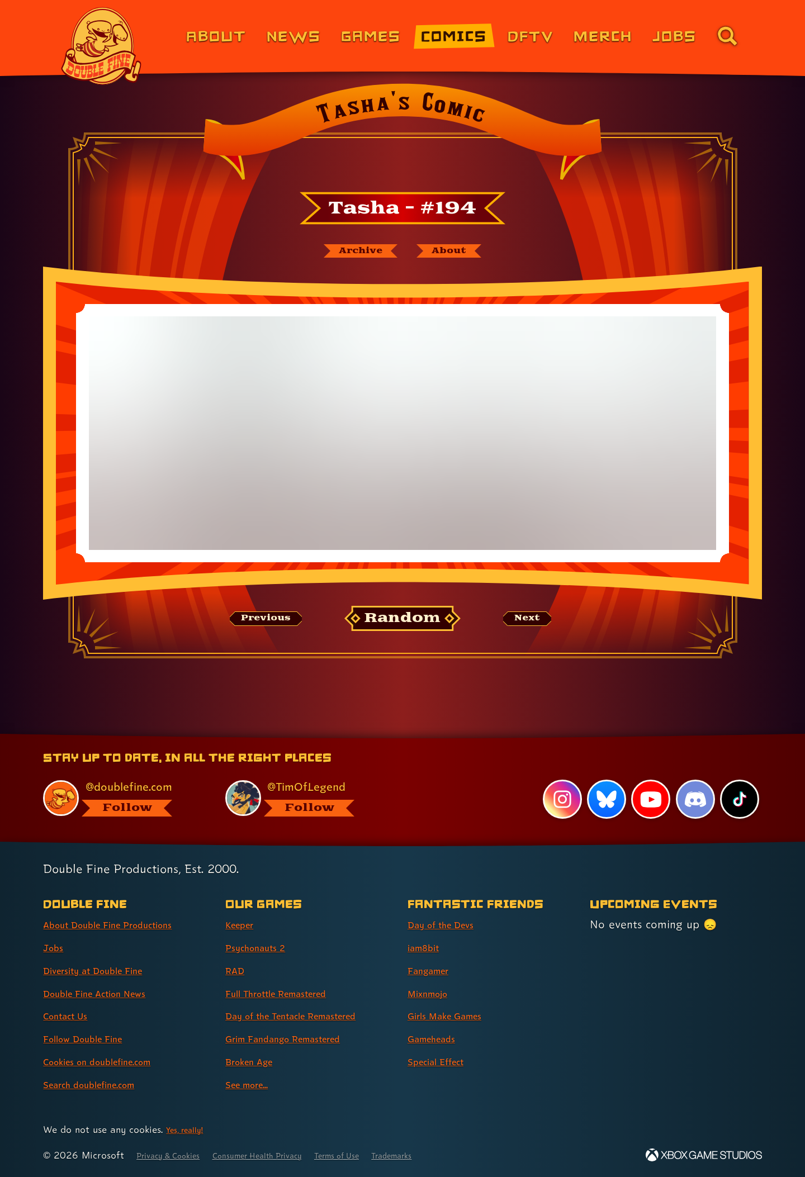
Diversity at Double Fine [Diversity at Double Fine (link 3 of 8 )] (105, 970)
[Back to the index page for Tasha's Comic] (402, 135)
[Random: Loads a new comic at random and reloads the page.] (403, 623)
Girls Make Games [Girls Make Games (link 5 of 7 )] (454, 1015)
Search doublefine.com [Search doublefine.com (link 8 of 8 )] (101, 1084)
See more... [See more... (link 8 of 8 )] (253, 1084)
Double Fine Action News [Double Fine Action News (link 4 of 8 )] (107, 993)
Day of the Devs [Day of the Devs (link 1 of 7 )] (449, 924)
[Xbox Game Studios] (704, 1154)
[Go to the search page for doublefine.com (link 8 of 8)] (727, 35)
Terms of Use (384, 1155)
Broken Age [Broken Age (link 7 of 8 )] (255, 1061)
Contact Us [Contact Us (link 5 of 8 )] (71, 1015)
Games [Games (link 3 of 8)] (371, 35)
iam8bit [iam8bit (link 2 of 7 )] (427, 947)
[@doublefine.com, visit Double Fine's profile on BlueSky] (121, 797)
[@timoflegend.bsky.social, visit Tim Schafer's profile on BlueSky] (303, 797)
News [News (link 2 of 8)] (294, 35)
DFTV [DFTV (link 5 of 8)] (530, 35)
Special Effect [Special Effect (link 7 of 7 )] (444, 1061)
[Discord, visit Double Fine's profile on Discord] (693, 798)
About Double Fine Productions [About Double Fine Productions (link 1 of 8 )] (124, 924)
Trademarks (451, 1155)
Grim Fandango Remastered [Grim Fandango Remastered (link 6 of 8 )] (298, 1038)
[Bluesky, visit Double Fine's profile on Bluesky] (603, 798)
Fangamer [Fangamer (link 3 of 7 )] (434, 970)
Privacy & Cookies (176, 1155)
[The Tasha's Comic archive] (351, 253)
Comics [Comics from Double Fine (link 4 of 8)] (454, 35)
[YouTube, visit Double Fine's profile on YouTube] (649, 798)
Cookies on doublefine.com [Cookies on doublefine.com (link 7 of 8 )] (112, 1061)
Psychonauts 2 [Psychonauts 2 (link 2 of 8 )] (262, 947)
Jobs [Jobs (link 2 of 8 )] (55, 947)
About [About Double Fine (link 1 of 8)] (216, 35)
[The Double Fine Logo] (102, 46)
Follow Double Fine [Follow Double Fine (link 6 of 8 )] (93, 1038)
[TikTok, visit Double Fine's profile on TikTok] (739, 798)
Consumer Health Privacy (286, 1155)
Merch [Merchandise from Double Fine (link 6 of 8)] (603, 35)
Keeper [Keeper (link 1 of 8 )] (243, 924)
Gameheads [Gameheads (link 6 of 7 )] (438, 1038)
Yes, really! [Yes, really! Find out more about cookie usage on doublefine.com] (189, 1129)
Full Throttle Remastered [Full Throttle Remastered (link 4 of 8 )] (289, 993)
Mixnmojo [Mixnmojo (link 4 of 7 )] (433, 993)
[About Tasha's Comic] (460, 253)
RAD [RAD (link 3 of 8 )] (237, 970)
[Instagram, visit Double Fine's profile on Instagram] (559, 798)
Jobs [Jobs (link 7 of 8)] (674, 35)
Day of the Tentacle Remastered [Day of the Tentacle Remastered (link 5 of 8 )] (309, 1015)
